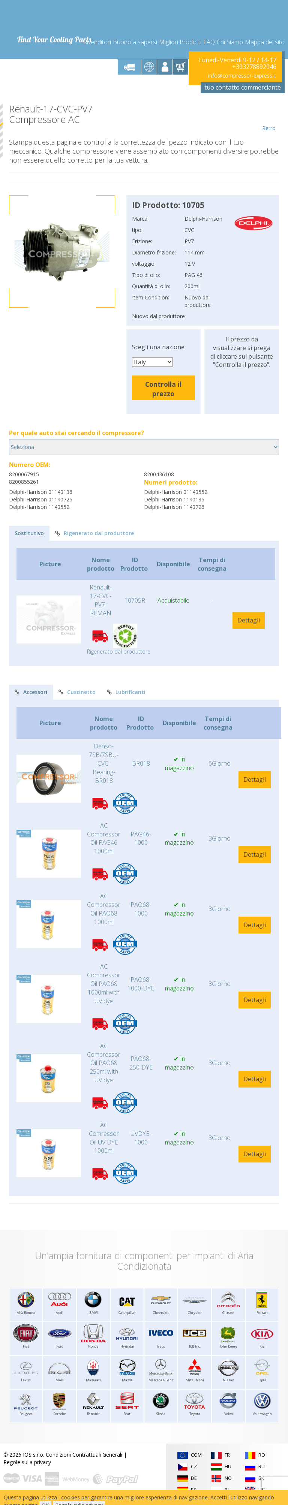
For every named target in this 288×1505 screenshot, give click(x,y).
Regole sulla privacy (27, 1462)
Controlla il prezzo (163, 389)
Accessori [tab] (31, 692)
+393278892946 (254, 67)
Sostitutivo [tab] (29, 533)
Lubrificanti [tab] (126, 692)
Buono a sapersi (135, 42)
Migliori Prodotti (180, 42)
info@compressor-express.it (242, 75)
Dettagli (248, 620)
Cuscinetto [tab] (77, 692)
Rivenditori (97, 42)
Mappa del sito (265, 42)
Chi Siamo (230, 42)
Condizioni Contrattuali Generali (84, 1454)
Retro (268, 118)
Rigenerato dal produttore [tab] (94, 533)
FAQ (209, 42)
